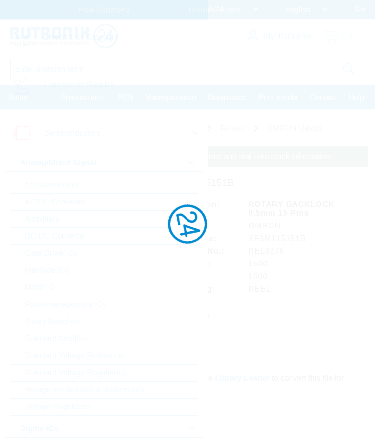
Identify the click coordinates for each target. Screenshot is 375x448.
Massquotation (171, 97)
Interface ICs (47, 270)
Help (356, 97)
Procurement (83, 97)
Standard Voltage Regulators (75, 372)
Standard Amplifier (57, 338)
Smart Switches (52, 321)
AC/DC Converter (55, 202)
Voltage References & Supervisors (84, 390)
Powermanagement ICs (65, 304)
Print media (278, 97)
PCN (125, 97)
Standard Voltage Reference (74, 355)
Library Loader (242, 378)
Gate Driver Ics (51, 253)
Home (17, 97)
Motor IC (40, 287)
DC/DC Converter (55, 236)
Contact (323, 97)
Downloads (227, 97)
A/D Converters (51, 185)
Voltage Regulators (58, 407)
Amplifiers (42, 219)
